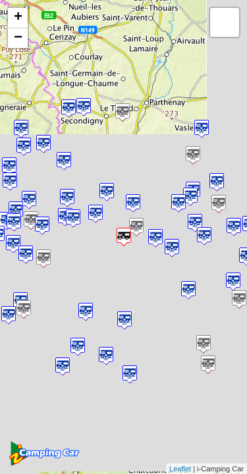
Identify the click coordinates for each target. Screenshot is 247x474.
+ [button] (18, 18)
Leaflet (180, 469)
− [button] (18, 38)
